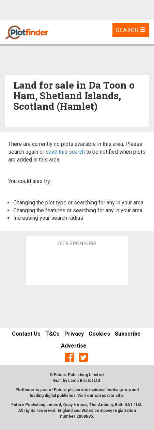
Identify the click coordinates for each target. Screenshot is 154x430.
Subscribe (128, 334)
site (119, 395)
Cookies (99, 334)
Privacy (74, 334)
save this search (65, 152)
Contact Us (26, 334)
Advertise (74, 345)
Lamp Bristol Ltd (84, 380)
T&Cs (52, 334)
